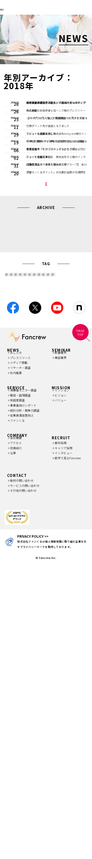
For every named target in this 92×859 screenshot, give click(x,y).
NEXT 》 (55, 349)
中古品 (61, 461)
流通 (14, 452)
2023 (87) (21, 392)
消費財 (36, 442)
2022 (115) (45, 392)
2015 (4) (70, 406)
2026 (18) (21, 385)
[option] (46, 39)
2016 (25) (46, 406)
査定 (40, 461)
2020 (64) (21, 399)
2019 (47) (46, 399)
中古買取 (63, 452)
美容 (77, 442)
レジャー (37, 452)
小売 (14, 442)
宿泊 (14, 471)
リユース (17, 461)
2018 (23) (70, 399)
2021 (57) (70, 392)
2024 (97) (70, 385)
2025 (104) (45, 385)
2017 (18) (21, 406)
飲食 (57, 442)
